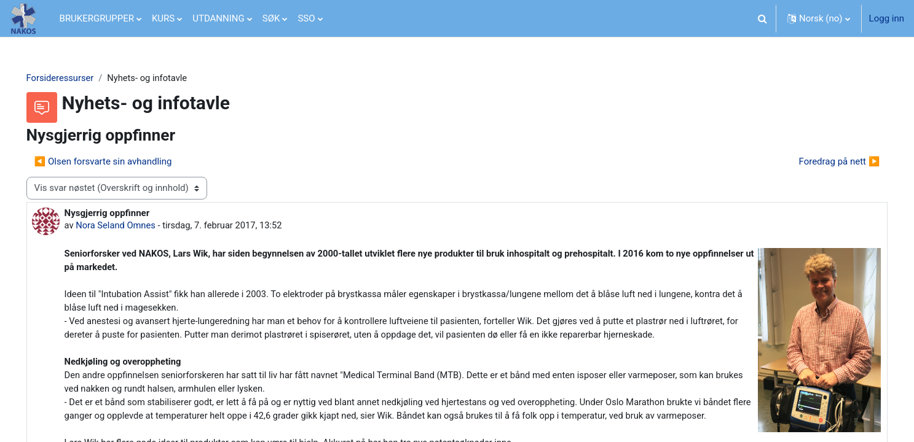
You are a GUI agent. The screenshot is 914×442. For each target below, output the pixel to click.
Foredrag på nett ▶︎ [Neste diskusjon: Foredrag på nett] (821, 161)
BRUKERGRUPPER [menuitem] (97, 18)
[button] (762, 18)
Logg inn (886, 18)
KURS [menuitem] (163, 18)
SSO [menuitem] (306, 18)
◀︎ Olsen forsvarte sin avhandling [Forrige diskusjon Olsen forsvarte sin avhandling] (120, 161)
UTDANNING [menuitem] (218, 18)
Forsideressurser (78, 77)
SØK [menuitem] (271, 18)
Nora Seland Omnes (134, 225)
